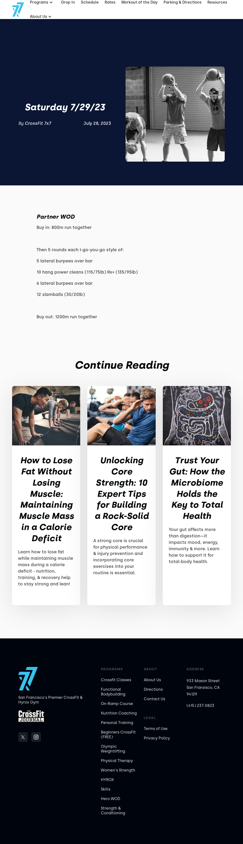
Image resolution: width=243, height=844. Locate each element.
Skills (105, 789)
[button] (40, 17)
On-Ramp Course (117, 703)
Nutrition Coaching (119, 713)
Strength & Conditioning (113, 810)
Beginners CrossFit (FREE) (118, 734)
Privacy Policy (157, 738)
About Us (152, 680)
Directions (153, 689)
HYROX (107, 779)
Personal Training (117, 722)
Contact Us (154, 699)
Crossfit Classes (116, 680)
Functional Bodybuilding (113, 691)
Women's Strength (118, 770)
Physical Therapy (117, 760)
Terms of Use (156, 728)
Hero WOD (110, 798)
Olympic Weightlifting (113, 748)
